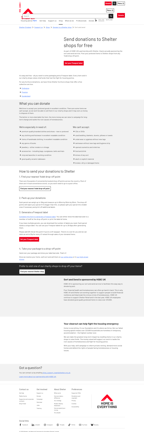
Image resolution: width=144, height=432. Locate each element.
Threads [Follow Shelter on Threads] (60, 415)
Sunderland (26, 86)
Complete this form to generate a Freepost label (37, 207)
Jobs (38, 395)
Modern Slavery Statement (58, 394)
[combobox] (109, 4)
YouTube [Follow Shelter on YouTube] (83, 415)
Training (39, 398)
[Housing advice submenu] (63, 10)
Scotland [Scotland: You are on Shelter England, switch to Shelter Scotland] (92, 3)
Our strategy (57, 390)
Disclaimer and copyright (76, 387)
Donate (39, 386)
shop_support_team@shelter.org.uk (56, 363)
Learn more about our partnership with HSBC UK (37, 367)
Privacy (74, 390)
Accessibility (75, 397)
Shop (48, 17)
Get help (21, 383)
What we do (57, 383)
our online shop (67, 247)
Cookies (74, 393)
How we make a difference (58, 387)
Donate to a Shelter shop (62, 17)
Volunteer (39, 392)
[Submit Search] (122, 4)
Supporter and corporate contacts (26, 390)
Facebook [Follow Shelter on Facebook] (23, 415)
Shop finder (22, 393)
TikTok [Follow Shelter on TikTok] (71, 415)
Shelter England (25, 17)
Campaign (40, 389)
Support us (38, 17)
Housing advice (54, 11)
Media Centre (23, 386)
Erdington (25, 78)
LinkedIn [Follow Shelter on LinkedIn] (36, 415)
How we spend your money (59, 399)
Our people (57, 403)
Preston (25, 82)
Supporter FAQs (76, 383)
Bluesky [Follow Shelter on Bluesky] (94, 415)
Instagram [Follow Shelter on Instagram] (48, 415)
